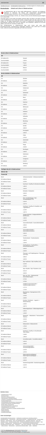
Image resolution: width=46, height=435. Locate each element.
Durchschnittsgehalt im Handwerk (9, 405)
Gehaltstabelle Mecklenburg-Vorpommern (11, 402)
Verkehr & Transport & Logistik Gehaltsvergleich (13, 408)
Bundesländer (5, 8)
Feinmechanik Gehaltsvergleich (30, 423)
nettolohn (34, 425)
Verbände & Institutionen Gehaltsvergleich (26, 418)
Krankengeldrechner (6, 400)
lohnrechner (12, 425)
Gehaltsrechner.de (10, 430)
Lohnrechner (12, 419)
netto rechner (4, 425)
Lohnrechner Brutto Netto (22, 425)
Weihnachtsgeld (5, 410)
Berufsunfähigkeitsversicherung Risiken (30, 421)
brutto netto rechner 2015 (38, 424)
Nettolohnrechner (17, 423)
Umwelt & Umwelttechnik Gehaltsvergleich (11, 399)
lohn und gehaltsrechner (19, 420)
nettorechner (9, 420)
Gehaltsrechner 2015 (6, 394)
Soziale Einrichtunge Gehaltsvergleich (10, 403)
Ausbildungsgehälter (6, 412)
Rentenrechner (5, 395)
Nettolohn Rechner (30, 420)
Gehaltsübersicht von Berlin (8, 407)
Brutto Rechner (5, 409)
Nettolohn (17, 424)
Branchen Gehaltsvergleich (8, 397)
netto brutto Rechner (21, 419)
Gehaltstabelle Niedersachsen (8, 418)
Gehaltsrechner (4, 419)
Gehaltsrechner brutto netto (7, 424)
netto (30, 425)
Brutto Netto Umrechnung (7, 404)
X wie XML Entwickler (26, 424)
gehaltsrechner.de (31, 419)
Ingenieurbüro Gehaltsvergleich (9, 398)
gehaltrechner (8, 423)
